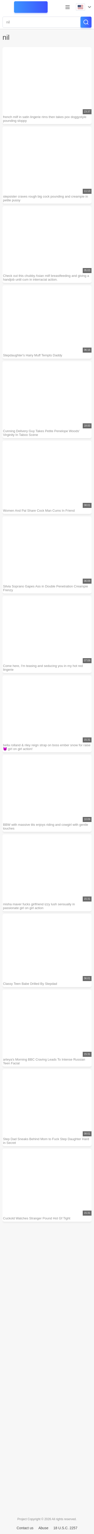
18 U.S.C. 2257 (65, 1528)
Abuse (43, 1528)
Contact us (25, 1528)
